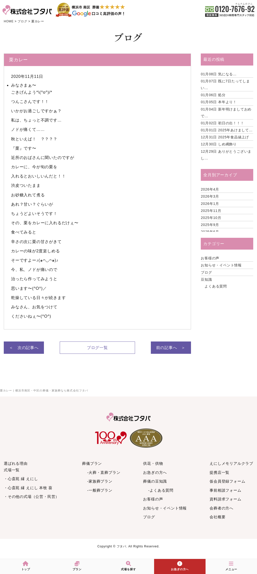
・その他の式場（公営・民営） (31, 496)
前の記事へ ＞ (171, 348)
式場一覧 (12, 470)
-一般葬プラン (99, 490)
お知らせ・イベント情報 (221, 265)
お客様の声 (210, 258)
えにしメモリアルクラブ (231, 463)
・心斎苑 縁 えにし (21, 479)
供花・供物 (153, 463)
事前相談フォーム (225, 490)
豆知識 (206, 279)
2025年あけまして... (226, 130)
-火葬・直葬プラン (103, 472)
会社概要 (217, 517)
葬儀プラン (92, 463)
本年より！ (219, 102)
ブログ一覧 (97, 348)
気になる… (219, 74)
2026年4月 (210, 189)
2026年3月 (210, 196)
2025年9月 (210, 225)
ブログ (206, 272)
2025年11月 (211, 211)
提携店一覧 (219, 472)
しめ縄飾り (219, 144)
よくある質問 (216, 286)
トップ (25, 566)
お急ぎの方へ (155, 472)
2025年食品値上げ (225, 137)
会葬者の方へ (221, 508)
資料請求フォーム (225, 499)
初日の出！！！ (222, 123)
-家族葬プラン (99, 481)
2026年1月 (210, 204)
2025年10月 (211, 218)
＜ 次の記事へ (24, 348)
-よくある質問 (160, 490)
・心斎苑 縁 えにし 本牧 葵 (28, 488)
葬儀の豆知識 (155, 481)
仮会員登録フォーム (227, 481)
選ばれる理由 (16, 463)
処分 (213, 95)
